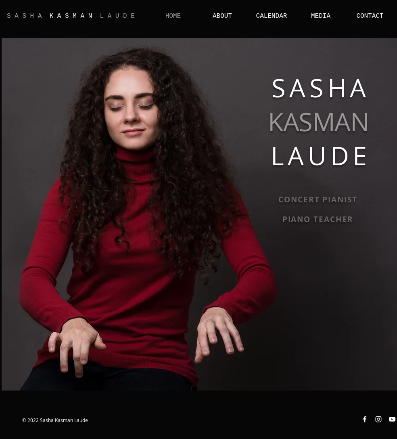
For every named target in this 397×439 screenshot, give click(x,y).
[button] (222, 16)
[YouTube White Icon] (392, 419)
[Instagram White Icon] (378, 419)
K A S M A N (71, 16)
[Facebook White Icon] (365, 419)
